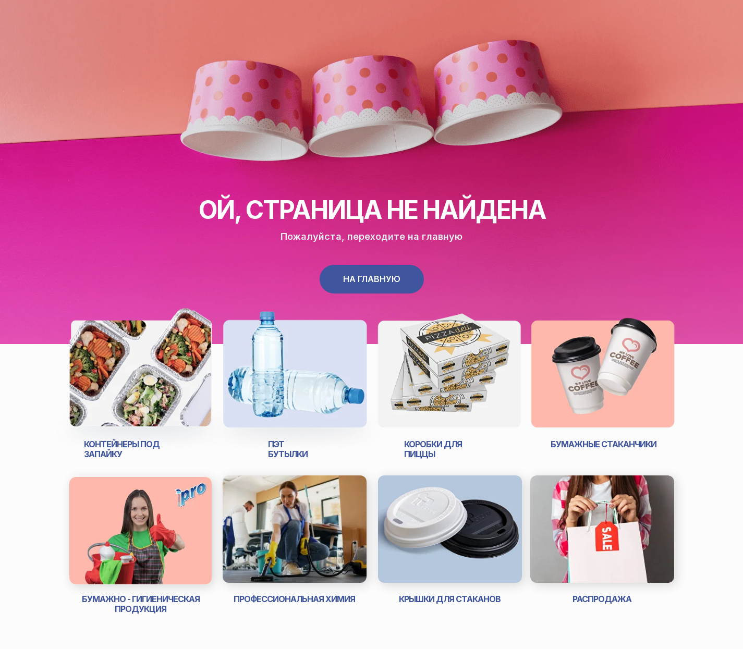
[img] (140, 377)
